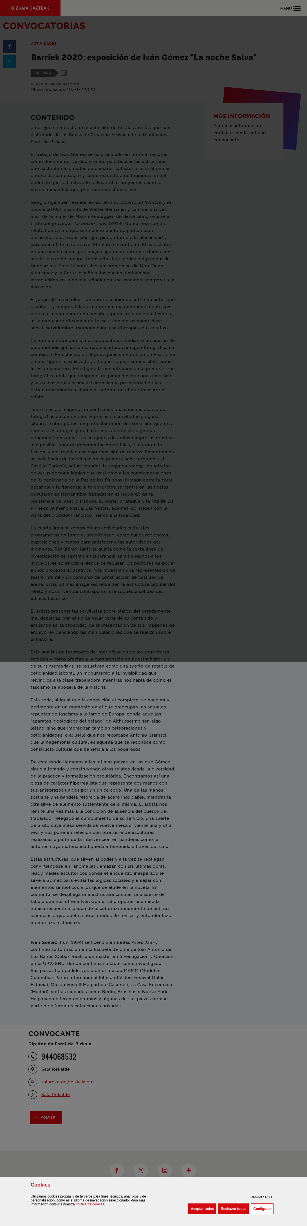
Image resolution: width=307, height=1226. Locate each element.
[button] (271, 1197)
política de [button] (90, 1204)
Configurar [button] (263, 1208)
